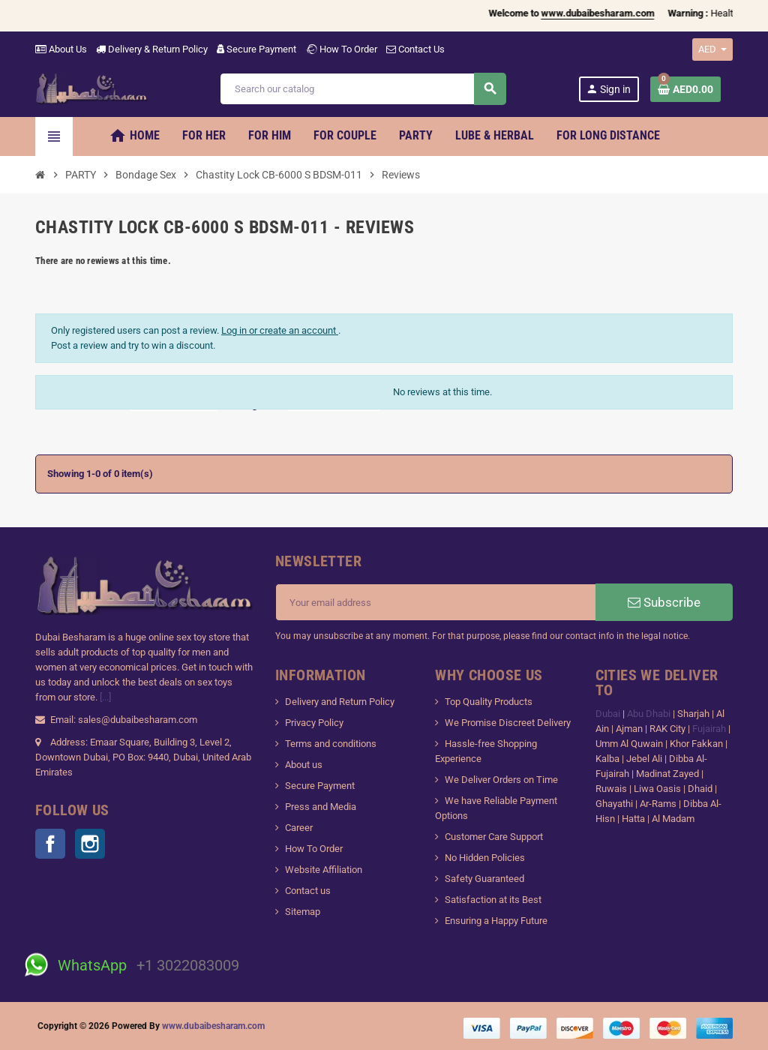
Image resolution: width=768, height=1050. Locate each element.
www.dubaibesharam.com (213, 1026)
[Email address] (435, 602)
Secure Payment (256, 49)
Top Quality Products (488, 701)
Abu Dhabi (648, 713)
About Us (61, 49)
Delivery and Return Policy (339, 701)
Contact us (308, 890)
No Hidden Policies (485, 857)
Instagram (90, 844)
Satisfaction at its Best (493, 899)
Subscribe (664, 602)
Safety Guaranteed (484, 878)
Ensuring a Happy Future (496, 920)
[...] (105, 697)
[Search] (363, 89)
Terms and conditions (330, 743)
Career (299, 827)
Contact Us (415, 49)
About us (303, 764)
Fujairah (710, 728)
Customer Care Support (494, 836)
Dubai (609, 713)
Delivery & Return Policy (152, 49)
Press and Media (320, 806)
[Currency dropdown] (712, 49)
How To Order (341, 49)
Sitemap (302, 911)
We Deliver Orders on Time (501, 779)
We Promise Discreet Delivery (508, 722)
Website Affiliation (323, 869)
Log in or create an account (279, 330)
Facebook (50, 844)
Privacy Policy (314, 722)
